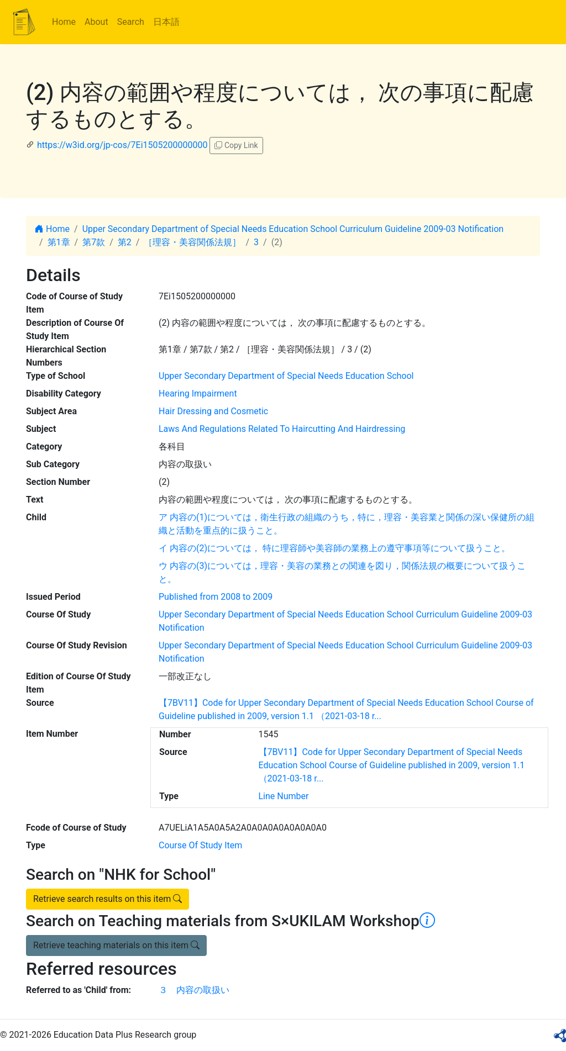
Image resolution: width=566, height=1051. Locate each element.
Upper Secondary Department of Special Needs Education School (286, 376)
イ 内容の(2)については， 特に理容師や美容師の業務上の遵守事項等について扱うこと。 (334, 548)
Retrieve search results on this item (107, 899)
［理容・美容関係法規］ (192, 242)
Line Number (284, 796)
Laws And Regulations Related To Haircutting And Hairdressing (282, 429)
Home (64, 22)
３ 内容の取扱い (194, 990)
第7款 (93, 242)
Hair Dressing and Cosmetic (213, 411)
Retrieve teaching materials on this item (116, 945)
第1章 (59, 242)
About (96, 22)
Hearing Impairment (198, 393)
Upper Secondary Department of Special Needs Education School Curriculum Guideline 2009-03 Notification (293, 229)
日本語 (166, 22)
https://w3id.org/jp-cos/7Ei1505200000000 (122, 145)
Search (130, 22)
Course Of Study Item (200, 845)
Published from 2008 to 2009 (215, 596)
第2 (125, 242)
